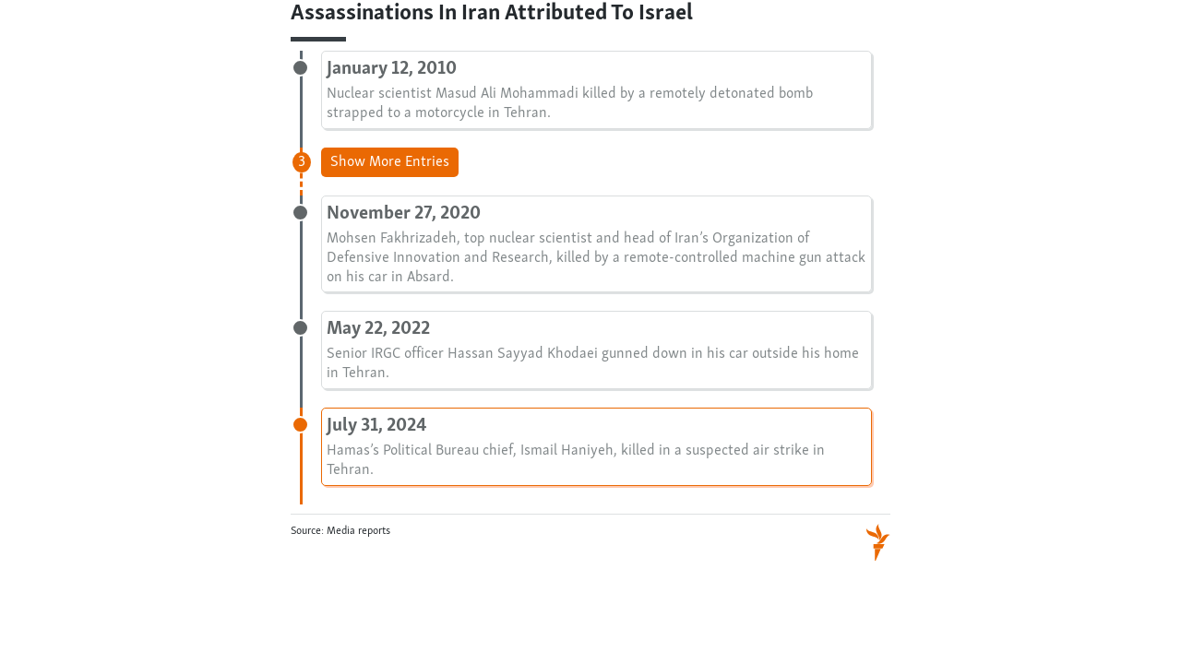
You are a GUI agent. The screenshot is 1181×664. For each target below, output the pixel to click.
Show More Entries (389, 162)
